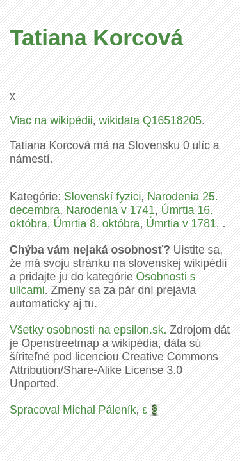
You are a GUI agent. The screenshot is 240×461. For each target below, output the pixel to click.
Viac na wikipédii (51, 120)
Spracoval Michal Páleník (73, 409)
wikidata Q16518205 (150, 120)
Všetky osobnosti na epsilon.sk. (88, 329)
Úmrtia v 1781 (181, 223)
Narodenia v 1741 (110, 210)
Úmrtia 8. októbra (96, 223)
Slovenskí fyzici (102, 196)
